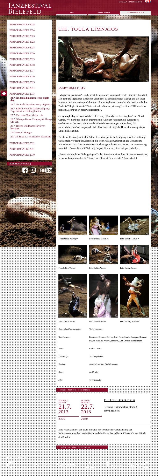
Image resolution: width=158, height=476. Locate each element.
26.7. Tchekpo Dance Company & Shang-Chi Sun (31, 120)
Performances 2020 (22, 53)
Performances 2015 (22, 82)
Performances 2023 (22, 36)
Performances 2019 (22, 59)
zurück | (63, 390)
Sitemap (123, 2)
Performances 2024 (22, 30)
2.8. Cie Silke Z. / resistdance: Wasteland (30, 136)
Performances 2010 (22, 154)
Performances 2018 (22, 64)
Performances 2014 (22, 88)
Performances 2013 (22, 93)
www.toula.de (95, 380)
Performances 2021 (22, 47)
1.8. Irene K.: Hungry (21, 132)
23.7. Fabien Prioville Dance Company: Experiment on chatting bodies (30, 110)
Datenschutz (135, 2)
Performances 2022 (22, 41)
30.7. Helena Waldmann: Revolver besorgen (27, 127)
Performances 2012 (22, 143)
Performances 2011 (22, 149)
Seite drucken (84, 390)
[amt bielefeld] (20, 163)
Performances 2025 (22, 24)
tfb (72, 12)
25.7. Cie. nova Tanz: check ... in (26, 115)
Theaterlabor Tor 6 (119, 400)
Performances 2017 (22, 70)
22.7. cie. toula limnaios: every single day (31, 104)
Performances (135, 12)
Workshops (103, 12)
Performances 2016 (22, 76)
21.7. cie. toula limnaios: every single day (29, 99)
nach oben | (72, 390)
